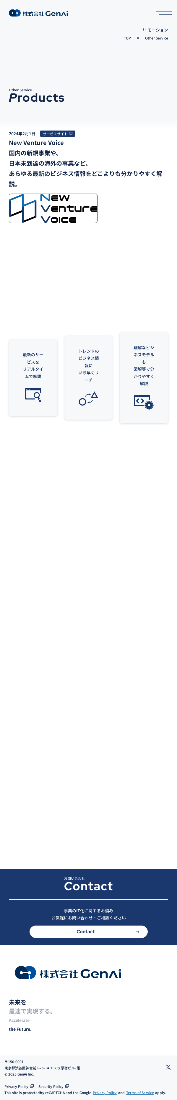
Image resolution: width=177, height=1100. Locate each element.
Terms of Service (140, 1092)
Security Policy (51, 1086)
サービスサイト (55, 133)
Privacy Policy (16, 1086)
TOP (127, 37)
